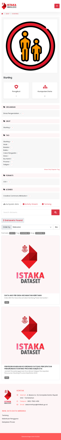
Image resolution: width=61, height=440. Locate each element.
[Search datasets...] (26, 212)
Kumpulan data (11, 204)
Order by (6, 227)
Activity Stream (30, 204)
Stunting (15, 14)
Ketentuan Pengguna (10, 419)
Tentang (46, 204)
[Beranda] (2, 14)
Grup (7, 14)
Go (56, 227)
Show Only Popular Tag (52, 169)
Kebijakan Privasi (8, 422)
